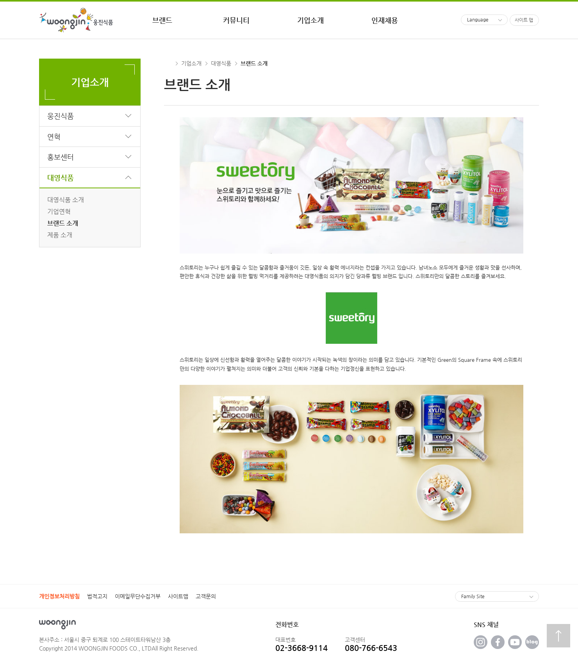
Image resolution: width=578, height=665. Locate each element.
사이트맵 (178, 596)
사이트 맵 (524, 20)
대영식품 (60, 177)
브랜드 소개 (62, 223)
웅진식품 (60, 116)
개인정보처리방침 (59, 596)
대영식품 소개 (65, 200)
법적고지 (97, 596)
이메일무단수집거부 (138, 596)
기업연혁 (59, 211)
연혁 (54, 136)
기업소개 (191, 63)
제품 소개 (59, 235)
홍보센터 (60, 157)
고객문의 (206, 596)
